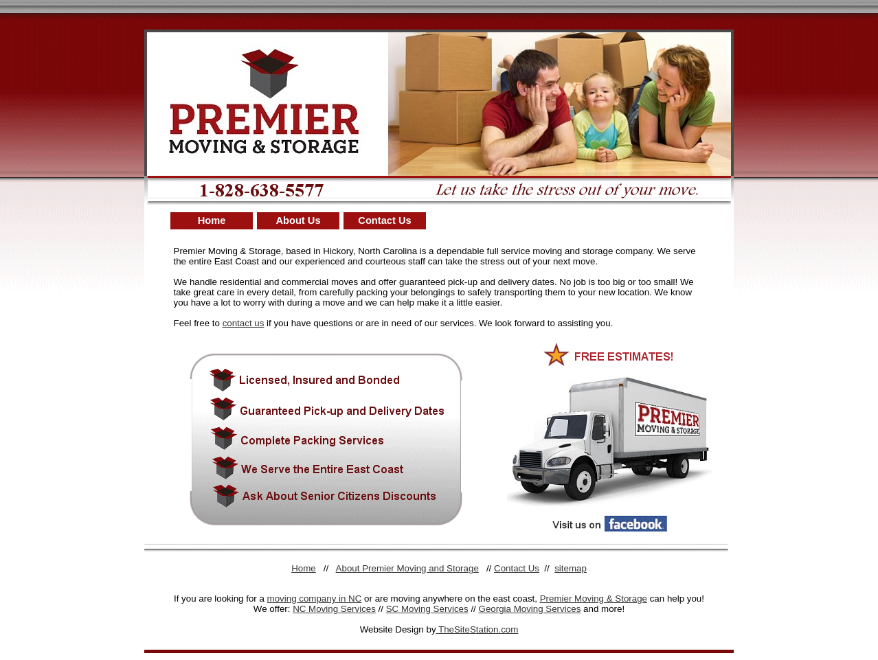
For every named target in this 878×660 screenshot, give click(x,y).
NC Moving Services (334, 609)
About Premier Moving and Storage (407, 568)
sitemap (570, 568)
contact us (243, 323)
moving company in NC (314, 598)
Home (212, 220)
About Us (297, 220)
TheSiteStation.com (477, 629)
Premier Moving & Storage (593, 598)
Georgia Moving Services (530, 609)
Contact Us (384, 220)
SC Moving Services (427, 609)
